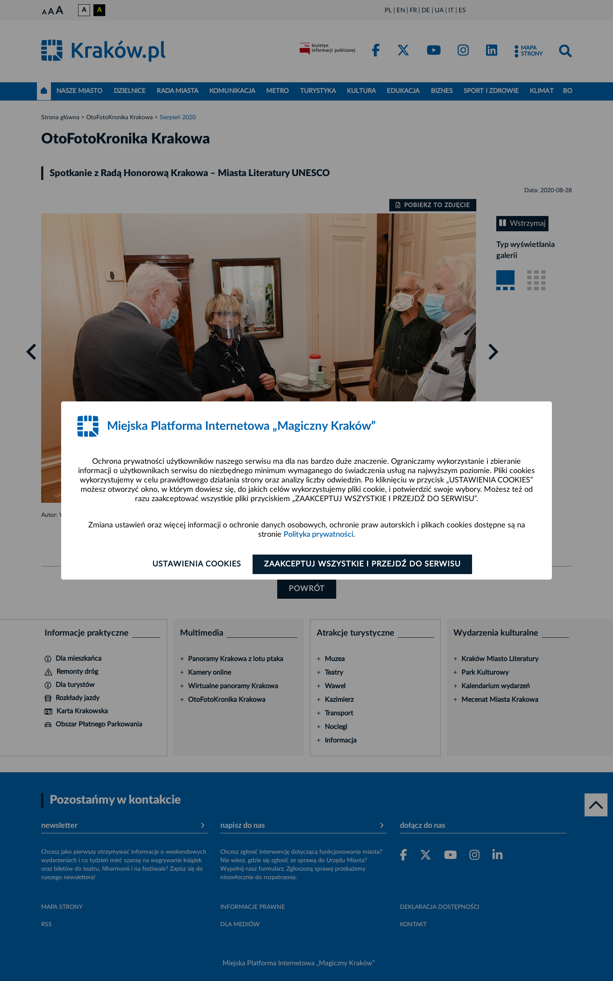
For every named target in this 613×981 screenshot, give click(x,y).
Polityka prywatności (318, 534)
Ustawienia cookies (196, 564)
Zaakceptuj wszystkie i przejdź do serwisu (362, 564)
